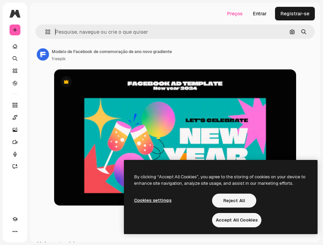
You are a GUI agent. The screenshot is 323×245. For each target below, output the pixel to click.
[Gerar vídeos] (15, 141)
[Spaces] (15, 117)
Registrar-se (294, 14)
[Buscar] (15, 58)
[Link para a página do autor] (43, 54)
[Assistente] (15, 166)
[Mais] (15, 231)
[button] (45, 31)
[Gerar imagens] (15, 129)
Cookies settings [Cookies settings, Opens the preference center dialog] (153, 200)
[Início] (15, 46)
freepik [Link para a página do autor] (59, 59)
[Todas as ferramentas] (15, 105)
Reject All (234, 200)
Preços (235, 14)
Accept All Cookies (237, 220)
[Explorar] (15, 83)
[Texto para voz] (15, 154)
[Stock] (15, 70)
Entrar (260, 14)
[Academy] (15, 219)
